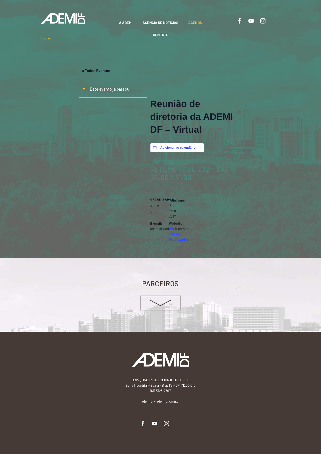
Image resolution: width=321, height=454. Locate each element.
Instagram (262, 21)
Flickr (274, 21)
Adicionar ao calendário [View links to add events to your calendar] (178, 147)
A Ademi (125, 22)
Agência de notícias (160, 22)
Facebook (239, 21)
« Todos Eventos (96, 71)
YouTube (251, 21)
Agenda (195, 22)
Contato (160, 35)
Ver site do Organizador (178, 233)
